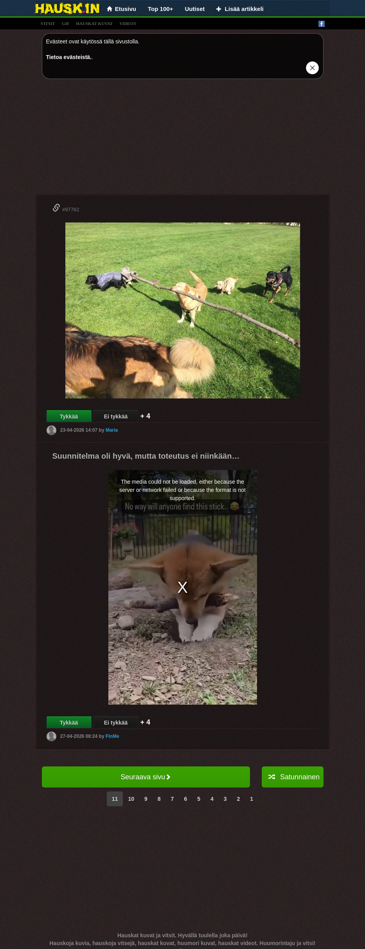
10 (131, 799)
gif (66, 23)
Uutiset (195, 8)
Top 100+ (160, 8)
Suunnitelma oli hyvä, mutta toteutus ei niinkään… (146, 456)
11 (115, 799)
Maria (112, 430)
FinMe (112, 736)
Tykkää (69, 416)
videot (127, 23)
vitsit (48, 23)
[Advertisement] (182, 139)
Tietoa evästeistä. (69, 57)
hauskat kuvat (94, 23)
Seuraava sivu (145, 777)
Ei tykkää (116, 416)
